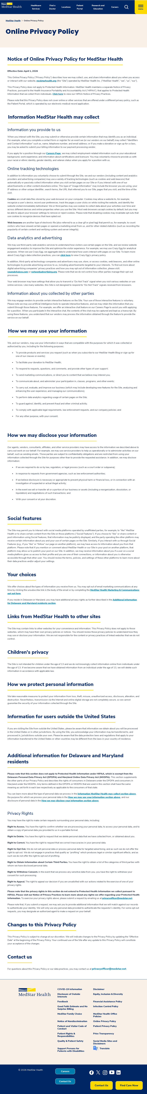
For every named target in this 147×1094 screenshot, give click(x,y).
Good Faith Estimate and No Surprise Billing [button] (72, 1008)
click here (65, 255)
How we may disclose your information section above (70, 800)
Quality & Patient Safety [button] (70, 1041)
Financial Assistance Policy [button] (107, 1001)
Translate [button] (105, 1048)
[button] (129, 7)
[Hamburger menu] (141, 7)
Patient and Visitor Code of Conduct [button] (72, 1027)
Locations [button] (66, 7)
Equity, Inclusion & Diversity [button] (108, 994)
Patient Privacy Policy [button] (105, 1026)
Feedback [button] (62, 1001)
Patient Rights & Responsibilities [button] (66, 1035)
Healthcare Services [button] (36, 7)
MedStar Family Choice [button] (69, 1013)
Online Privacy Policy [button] (104, 1021)
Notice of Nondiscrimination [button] (72, 1021)
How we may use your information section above (94, 797)
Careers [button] (114, 7)
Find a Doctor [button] (52, 7)
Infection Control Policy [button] (105, 1006)
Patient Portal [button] (80, 7)
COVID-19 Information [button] (69, 989)
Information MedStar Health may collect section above (107, 793)
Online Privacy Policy (33, 20)
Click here (58, 94)
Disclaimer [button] (98, 989)
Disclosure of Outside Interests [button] (68, 995)
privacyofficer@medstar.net (117, 898)
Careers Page (53, 153)
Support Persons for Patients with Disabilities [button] (70, 1050)
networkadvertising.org (44, 271)
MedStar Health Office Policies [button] (105, 1015)
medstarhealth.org (46, 80)
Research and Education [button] (98, 7)
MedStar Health (13, 20)
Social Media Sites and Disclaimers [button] (105, 1042)
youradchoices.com (17, 271)
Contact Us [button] (65, 1081)
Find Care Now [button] (129, 1085)
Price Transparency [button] (103, 1033)
